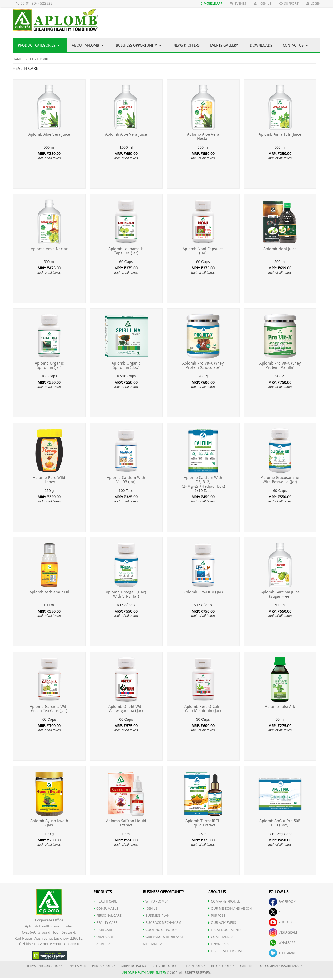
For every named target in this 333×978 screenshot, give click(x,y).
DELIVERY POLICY (164, 966)
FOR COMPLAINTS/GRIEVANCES (280, 966)
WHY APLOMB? (155, 901)
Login (313, 4)
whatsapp (282, 943)
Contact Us (295, 45)
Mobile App (211, 4)
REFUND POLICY (222, 966)
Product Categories (39, 45)
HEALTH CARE (105, 901)
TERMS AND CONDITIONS (44, 966)
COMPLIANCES (220, 937)
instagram (283, 932)
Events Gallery (224, 45)
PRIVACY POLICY (103, 966)
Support (289, 4)
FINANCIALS (218, 944)
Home (17, 59)
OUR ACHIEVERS (222, 923)
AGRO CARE (104, 944)
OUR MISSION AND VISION (230, 908)
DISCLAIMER (77, 966)
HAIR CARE (103, 930)
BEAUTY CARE (105, 923)
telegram (282, 953)
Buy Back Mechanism (162, 923)
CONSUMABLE (106, 908)
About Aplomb (88, 45)
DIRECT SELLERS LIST (225, 951)
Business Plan (156, 915)
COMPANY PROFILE (224, 901)
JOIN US (150, 908)
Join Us (262, 4)
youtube (281, 922)
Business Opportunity (138, 45)
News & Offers (186, 45)
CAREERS (246, 966)
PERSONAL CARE (108, 915)
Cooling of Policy (160, 930)
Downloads (261, 45)
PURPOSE (216, 915)
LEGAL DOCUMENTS (224, 930)
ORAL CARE (104, 937)
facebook (282, 902)
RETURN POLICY (194, 966)
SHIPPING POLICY (134, 966)
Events (238, 4)
